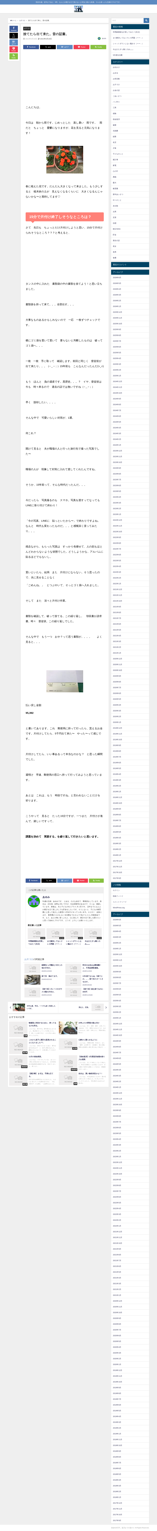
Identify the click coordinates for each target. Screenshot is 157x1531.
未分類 (115, 206)
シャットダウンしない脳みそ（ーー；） (128, 43)
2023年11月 (117, 456)
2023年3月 (117, 503)
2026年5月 (117, 283)
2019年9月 (117, 745)
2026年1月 (117, 306)
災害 (114, 217)
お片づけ (27, 28)
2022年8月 (117, 543)
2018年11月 (117, 797)
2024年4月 (117, 428)
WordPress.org (119, 907)
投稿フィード (118, 896)
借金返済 (116, 119)
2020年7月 (117, 687)
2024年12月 (117, 381)
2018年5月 (117, 832)
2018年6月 (117, 826)
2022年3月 (117, 572)
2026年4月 (117, 289)
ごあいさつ (117, 96)
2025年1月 (117, 376)
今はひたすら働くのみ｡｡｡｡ (123, 49)
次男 (114, 211)
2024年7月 (117, 410)
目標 (114, 223)
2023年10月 (117, 462)
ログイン (116, 890)
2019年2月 (117, 786)
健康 (114, 125)
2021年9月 (117, 607)
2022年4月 (117, 566)
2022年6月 (117, 555)
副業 (114, 136)
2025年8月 (117, 335)
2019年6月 (117, 762)
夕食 (114, 148)
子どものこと (118, 154)
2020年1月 (117, 722)
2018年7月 (117, 820)
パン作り (116, 102)
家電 (114, 165)
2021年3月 (117, 641)
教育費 (115, 188)
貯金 (114, 235)
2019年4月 (117, 774)
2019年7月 (117, 757)
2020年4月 (117, 705)
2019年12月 (117, 728)
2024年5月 (117, 422)
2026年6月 (117, 277)
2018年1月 (117, 855)
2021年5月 (117, 630)
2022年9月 (117, 537)
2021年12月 (117, 589)
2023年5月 (117, 491)
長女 (114, 246)
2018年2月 (117, 849)
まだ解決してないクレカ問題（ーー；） (128, 38)
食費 (114, 258)
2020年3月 (117, 711)
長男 (114, 252)
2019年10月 (117, 739)
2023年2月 (117, 508)
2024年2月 (117, 439)
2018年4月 (117, 838)
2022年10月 (117, 531)
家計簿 (115, 159)
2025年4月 (117, 358)
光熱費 (115, 131)
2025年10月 (117, 324)
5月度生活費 (117, 55)
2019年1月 (117, 791)
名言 (114, 142)
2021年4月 (117, 635)
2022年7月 (117, 549)
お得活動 (116, 79)
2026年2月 (117, 300)
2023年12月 (117, 451)
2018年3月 (117, 843)
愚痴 (114, 177)
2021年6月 (117, 624)
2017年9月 (117, 878)
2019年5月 (117, 768)
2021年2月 (117, 647)
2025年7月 (117, 341)
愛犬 (114, 183)
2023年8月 (117, 474)
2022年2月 (117, 578)
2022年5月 (117, 560)
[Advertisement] (65, 71)
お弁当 (115, 73)
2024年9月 (117, 399)
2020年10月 (117, 670)
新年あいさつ (118, 194)
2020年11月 (117, 664)
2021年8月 (117, 612)
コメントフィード (120, 902)
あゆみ (104, 38)
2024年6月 (117, 416)
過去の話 (116, 240)
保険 (114, 113)
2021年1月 (117, 653)
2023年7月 (117, 479)
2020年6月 (117, 693)
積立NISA (116, 229)
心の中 (115, 171)
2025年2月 (117, 370)
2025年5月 (117, 352)
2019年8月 (117, 751)
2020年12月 (117, 659)
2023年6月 (117, 485)
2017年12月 (117, 861)
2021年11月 (117, 595)
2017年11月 (117, 867)
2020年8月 (117, 682)
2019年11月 (117, 734)
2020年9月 (117, 676)
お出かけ (116, 67)
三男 (114, 107)
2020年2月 (117, 716)
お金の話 (116, 90)
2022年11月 (117, 526)
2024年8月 (117, 404)
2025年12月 (117, 312)
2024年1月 (117, 445)
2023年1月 (117, 514)
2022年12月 (117, 520)
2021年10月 (117, 601)
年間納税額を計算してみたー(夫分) (126, 32)
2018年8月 (117, 814)
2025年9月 (117, 329)
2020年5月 (117, 699)
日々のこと (117, 200)
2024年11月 (117, 387)
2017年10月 (117, 872)
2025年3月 (117, 364)
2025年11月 (117, 318)
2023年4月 (117, 497)
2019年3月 (117, 780)
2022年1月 (117, 583)
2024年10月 (117, 393)
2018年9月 (117, 809)
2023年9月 (117, 468)
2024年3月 (117, 433)
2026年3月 (117, 295)
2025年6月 (117, 347)
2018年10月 (117, 803)
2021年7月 (117, 618)
